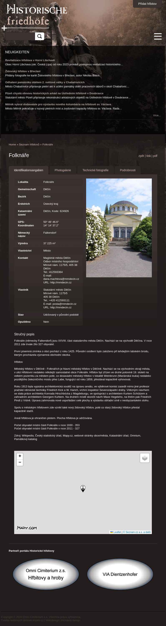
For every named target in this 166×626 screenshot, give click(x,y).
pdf (155, 155)
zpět (141, 155)
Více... (157, 115)
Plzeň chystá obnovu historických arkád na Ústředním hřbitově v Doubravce (54, 93)
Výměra (23, 243)
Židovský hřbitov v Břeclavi (22, 71)
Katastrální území (25, 212)
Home (12, 144)
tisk (148, 155)
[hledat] (18, 35)
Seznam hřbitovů (29, 144)
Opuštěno (24, 321)
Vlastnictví (24, 250)
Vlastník (23, 289)
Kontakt (23, 257)
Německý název (24, 234)
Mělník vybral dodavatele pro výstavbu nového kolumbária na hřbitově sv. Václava (58, 104)
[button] (83, 488)
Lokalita (23, 181)
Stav (21, 314)
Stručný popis (24, 334)
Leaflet (115, 532)
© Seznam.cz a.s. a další (137, 532)
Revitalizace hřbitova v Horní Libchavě (30, 60)
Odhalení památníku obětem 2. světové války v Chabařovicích (45, 82)
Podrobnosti (128, 170)
